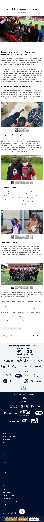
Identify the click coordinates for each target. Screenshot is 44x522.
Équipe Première (6, 433)
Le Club (4, 442)
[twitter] (37, 335)
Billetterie (5, 466)
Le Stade (4, 454)
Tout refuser (23, 519)
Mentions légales (6, 492)
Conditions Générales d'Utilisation (10, 501)
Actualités (5, 445)
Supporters (5, 451)
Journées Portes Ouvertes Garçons (10, 481)
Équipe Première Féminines (9, 436)
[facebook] (33, 335)
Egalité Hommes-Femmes (9, 495)
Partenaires (5, 457)
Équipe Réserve (6, 439)
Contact (4, 489)
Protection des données (8, 498)
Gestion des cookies (7, 504)
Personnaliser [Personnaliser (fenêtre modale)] (34, 519)
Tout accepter (11, 519)
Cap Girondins (6, 475)
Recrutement (6, 478)
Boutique (5, 472)
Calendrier (5, 469)
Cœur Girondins (6, 448)
